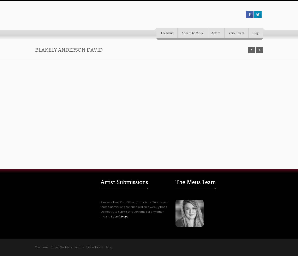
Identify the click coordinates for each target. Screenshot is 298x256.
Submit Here (119, 216)
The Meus (167, 33)
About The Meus (192, 33)
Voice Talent (236, 33)
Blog (256, 33)
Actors (215, 33)
